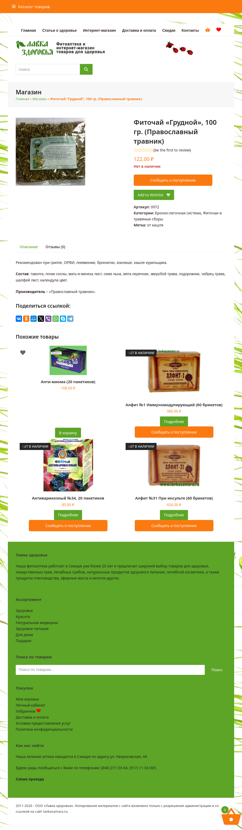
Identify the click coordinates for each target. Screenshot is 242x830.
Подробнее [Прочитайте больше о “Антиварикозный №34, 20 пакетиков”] (68, 514)
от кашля (155, 225)
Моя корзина (27, 699)
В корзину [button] (68, 432)
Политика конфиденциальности (44, 729)
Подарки (23, 640)
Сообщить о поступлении (173, 180)
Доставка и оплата (32, 717)
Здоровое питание (32, 628)
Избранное (28, 711)
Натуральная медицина (37, 622)
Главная (22, 98)
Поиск (216, 669)
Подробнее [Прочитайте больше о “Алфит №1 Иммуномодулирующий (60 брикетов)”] (174, 421)
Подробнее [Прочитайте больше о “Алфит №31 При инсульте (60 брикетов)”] (174, 514)
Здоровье (24, 610)
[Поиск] (86, 69)
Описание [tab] (29, 246)
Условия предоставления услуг (43, 723)
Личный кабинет (30, 705)
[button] (31, 6)
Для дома (24, 634)
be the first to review (172, 150)
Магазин (40, 98)
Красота (23, 616)
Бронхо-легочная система (178, 212)
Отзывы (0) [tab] (55, 246)
